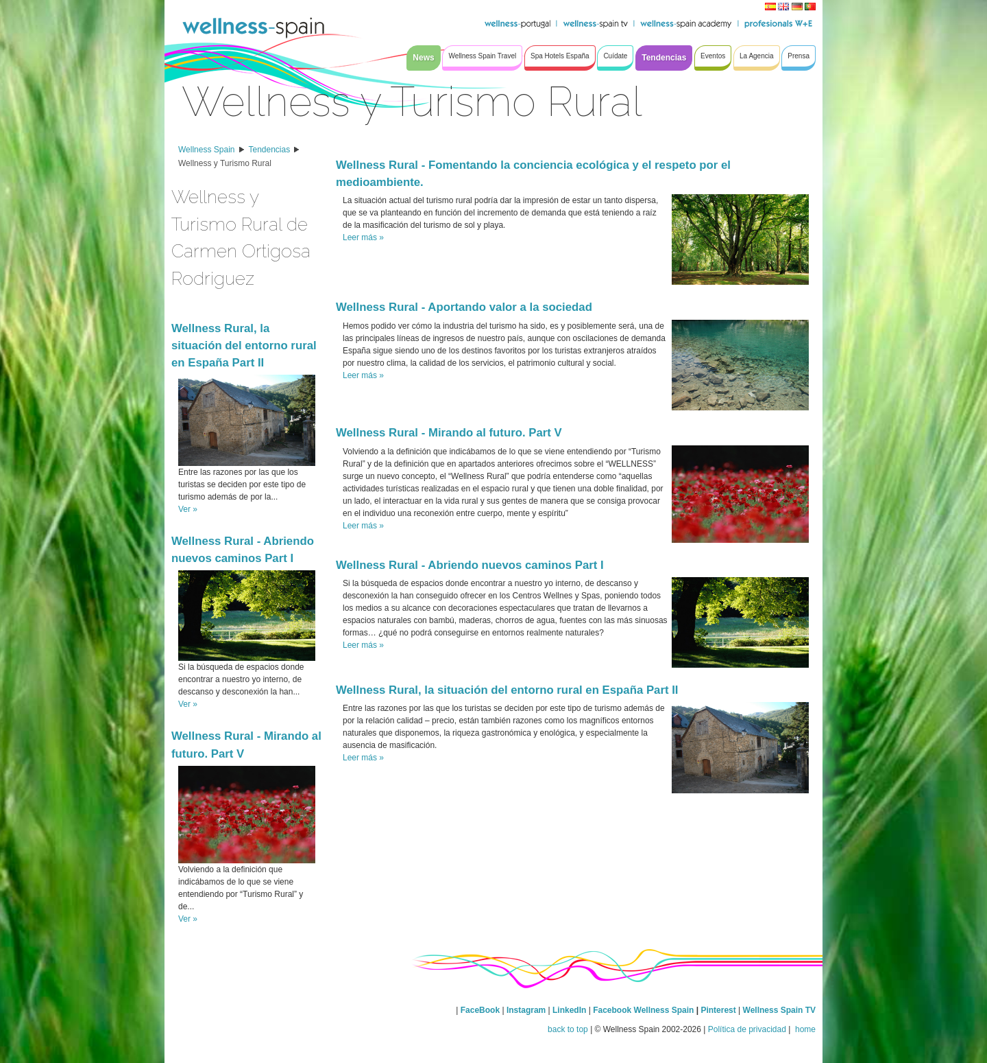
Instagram (526, 1010)
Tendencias (270, 149)
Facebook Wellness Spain (643, 1010)
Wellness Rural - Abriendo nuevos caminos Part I (470, 565)
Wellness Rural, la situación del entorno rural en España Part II (244, 345)
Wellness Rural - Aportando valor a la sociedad (464, 307)
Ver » (187, 509)
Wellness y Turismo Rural (224, 163)
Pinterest (719, 1010)
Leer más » (363, 237)
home (804, 1029)
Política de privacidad (747, 1029)
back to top (568, 1029)
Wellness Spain (206, 149)
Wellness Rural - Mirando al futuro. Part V (449, 432)
